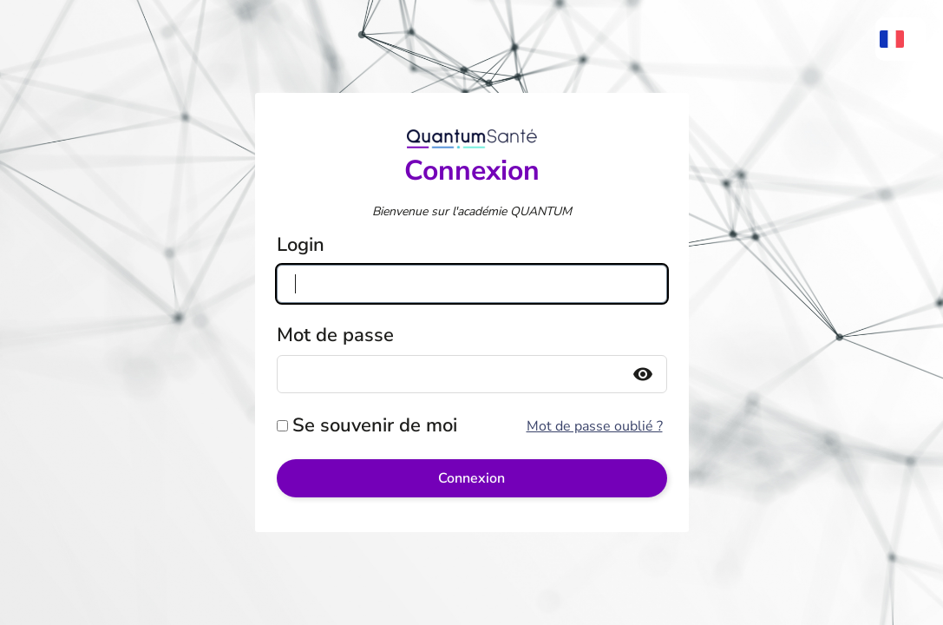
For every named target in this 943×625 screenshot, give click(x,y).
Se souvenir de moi (374, 425)
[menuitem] (900, 39)
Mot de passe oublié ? (595, 426)
